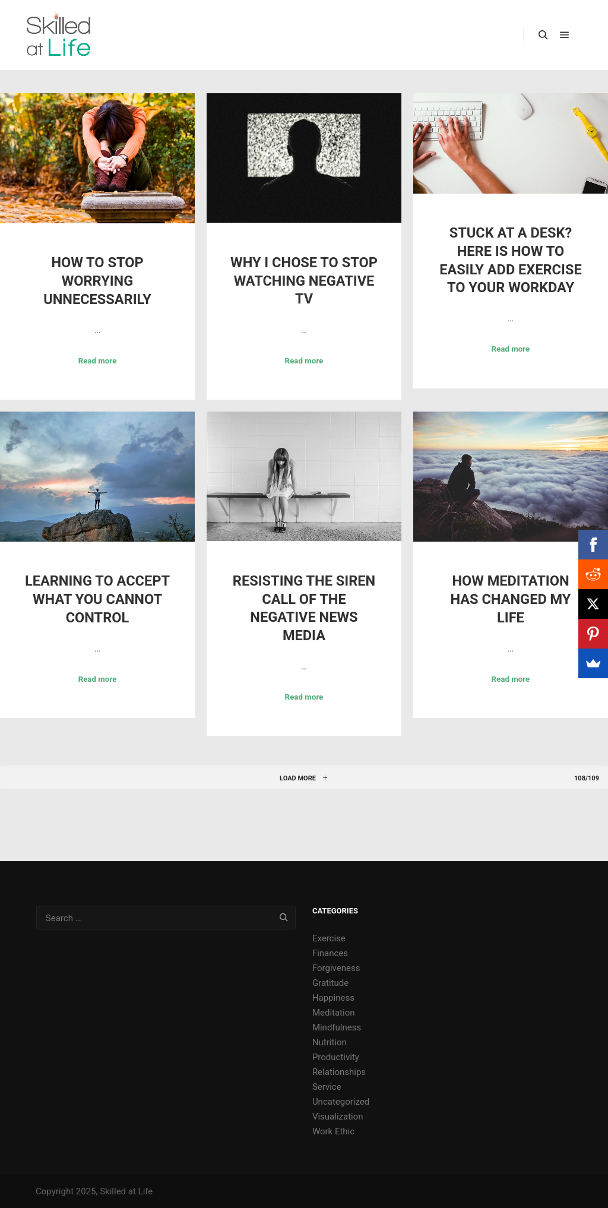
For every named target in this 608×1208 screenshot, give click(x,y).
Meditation (333, 1012)
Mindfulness (336, 1027)
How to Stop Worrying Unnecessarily (97, 280)
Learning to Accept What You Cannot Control (97, 599)
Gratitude (330, 983)
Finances (330, 953)
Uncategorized (340, 1101)
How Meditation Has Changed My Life (510, 599)
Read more (97, 360)
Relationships (339, 1072)
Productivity (335, 1057)
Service (326, 1086)
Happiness (333, 997)
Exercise (329, 938)
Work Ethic (333, 1131)
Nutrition (329, 1042)
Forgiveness (336, 968)
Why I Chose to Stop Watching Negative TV (304, 280)
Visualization (337, 1116)
